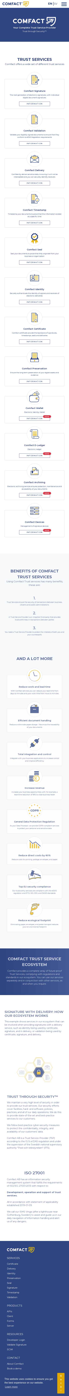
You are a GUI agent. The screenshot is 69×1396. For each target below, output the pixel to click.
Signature (12, 1287)
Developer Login (16, 1340)
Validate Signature (17, 1344)
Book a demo (14, 1368)
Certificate (12, 1264)
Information (35, 104)
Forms (10, 1321)
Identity (11, 1273)
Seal (9, 1283)
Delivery (11, 1268)
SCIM (10, 1349)
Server (10, 1325)
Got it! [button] (61, 1383)
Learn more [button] (11, 1387)
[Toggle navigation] (63, 4)
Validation (12, 1297)
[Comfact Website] (15, 4)
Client (10, 1316)
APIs (9, 1311)
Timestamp (13, 1292)
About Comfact (15, 1363)
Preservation (14, 1278)
